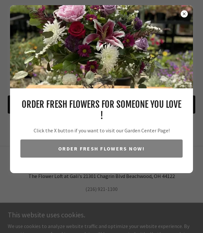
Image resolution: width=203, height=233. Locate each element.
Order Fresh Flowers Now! (101, 148)
